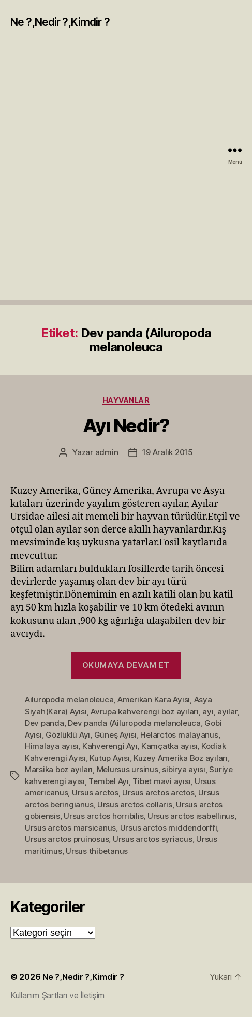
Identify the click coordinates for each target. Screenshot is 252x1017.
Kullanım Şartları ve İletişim (57, 995)
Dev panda (44, 723)
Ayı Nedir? (126, 425)
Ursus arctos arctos (158, 792)
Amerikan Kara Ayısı (153, 700)
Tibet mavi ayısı (161, 781)
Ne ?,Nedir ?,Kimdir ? (60, 22)
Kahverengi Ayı (109, 746)
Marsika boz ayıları (59, 769)
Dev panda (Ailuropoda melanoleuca (134, 723)
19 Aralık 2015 (167, 452)
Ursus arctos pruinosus (67, 839)
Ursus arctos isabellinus (190, 816)
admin (106, 452)
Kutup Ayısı (109, 758)
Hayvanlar (126, 400)
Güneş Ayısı (115, 735)
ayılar (227, 711)
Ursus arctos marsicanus (70, 828)
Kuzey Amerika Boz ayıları (181, 758)
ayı (207, 711)
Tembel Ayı (108, 781)
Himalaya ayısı (51, 746)
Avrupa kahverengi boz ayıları (145, 711)
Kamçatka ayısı (169, 746)
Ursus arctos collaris (134, 804)
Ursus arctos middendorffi (168, 828)
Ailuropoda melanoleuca (69, 700)
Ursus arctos (95, 792)
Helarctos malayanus (179, 735)
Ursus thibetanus (97, 851)
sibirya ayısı (183, 769)
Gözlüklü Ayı (68, 735)
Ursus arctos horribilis (103, 816)
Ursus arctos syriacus (152, 839)
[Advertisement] (126, 174)
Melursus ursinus (127, 769)
